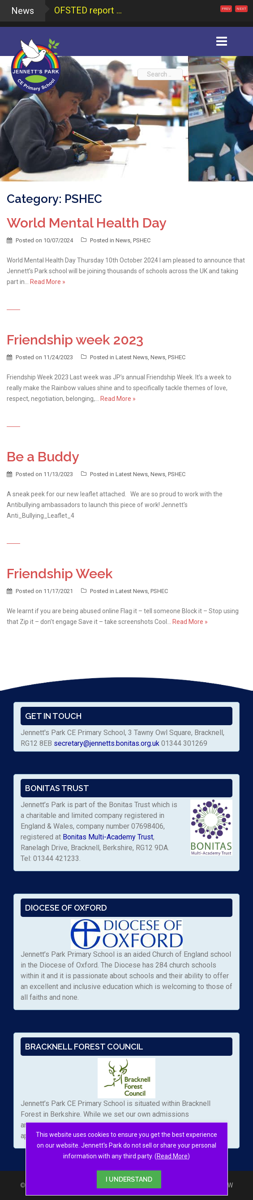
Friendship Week (60, 573)
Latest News (132, 357)
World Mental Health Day (86, 223)
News (123, 240)
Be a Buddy (43, 457)
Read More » (47, 281)
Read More (172, 1156)
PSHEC (141, 240)
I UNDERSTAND (129, 1179)
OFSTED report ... (88, 10)
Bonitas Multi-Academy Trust (108, 837)
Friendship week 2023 (75, 340)
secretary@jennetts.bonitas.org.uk (106, 743)
